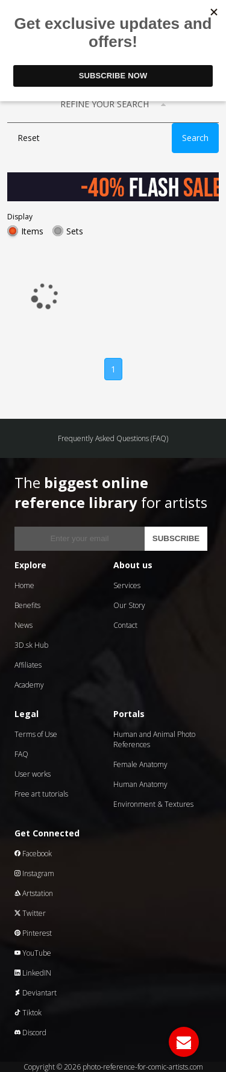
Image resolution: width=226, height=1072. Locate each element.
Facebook (33, 853)
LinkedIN (32, 973)
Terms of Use (35, 734)
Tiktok (28, 1013)
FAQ (21, 754)
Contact (125, 625)
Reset (28, 137)
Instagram (34, 873)
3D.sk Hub (31, 645)
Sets (74, 231)
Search (195, 137)
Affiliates (28, 665)
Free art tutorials (41, 794)
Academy (29, 685)
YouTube (32, 953)
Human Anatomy (140, 784)
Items (32, 231)
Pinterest (33, 933)
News (23, 625)
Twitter (30, 913)
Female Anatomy (140, 764)
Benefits (27, 605)
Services (126, 585)
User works (32, 774)
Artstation (33, 893)
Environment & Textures (153, 804)
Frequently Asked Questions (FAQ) (113, 438)
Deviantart (35, 993)
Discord (30, 1032)
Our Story (129, 605)
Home (24, 585)
